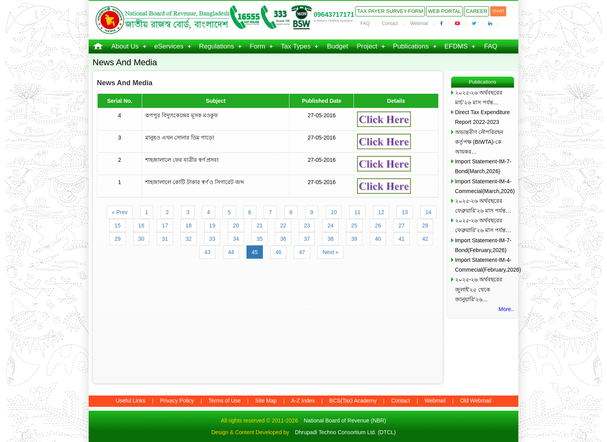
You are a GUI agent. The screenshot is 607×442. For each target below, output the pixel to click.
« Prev (119, 212)
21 (260, 225)
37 (307, 239)
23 (307, 225)
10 (334, 212)
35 (260, 239)
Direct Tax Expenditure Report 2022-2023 (482, 117)
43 (207, 252)
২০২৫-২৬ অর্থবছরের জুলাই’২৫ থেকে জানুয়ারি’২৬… (479, 289)
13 (405, 212)
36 (283, 239)
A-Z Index (303, 400)
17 (165, 225)
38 (330, 239)
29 (117, 239)
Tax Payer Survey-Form (390, 11)
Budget (337, 46)
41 (401, 239)
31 (165, 239)
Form (257, 46)
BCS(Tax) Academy (353, 400)
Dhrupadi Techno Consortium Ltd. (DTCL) (345, 432)
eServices (169, 46)
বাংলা (498, 11)
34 (236, 239)
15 (117, 225)
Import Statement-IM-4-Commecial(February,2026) (484, 265)
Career (476, 11)
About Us (125, 46)
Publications (411, 46)
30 (141, 239)
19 (212, 225)
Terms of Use (225, 400)
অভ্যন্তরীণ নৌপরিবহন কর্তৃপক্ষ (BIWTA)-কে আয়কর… (479, 142)
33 (212, 239)
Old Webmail (475, 400)
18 (189, 225)
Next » (330, 252)
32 (189, 239)
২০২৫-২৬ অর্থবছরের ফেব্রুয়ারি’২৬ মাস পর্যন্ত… (483, 206)
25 (354, 225)
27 (401, 225)
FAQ (365, 23)
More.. (506, 309)
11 (357, 212)
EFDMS (456, 46)
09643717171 (334, 14)
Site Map (266, 400)
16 (141, 225)
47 (302, 252)
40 (378, 239)
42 (425, 239)
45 (255, 252)
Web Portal (444, 11)
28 (425, 225)
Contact (390, 23)
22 (283, 225)
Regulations (216, 46)
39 (354, 239)
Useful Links (130, 400)
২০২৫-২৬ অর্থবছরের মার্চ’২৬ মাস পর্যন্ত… (479, 97)
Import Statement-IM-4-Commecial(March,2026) (484, 186)
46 (278, 252)
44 (231, 252)
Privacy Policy (177, 400)
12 (381, 212)
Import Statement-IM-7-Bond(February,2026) (483, 245)
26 (378, 225)
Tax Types (296, 46)
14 (428, 212)
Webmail (419, 23)
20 (236, 225)
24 (330, 225)
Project (367, 46)
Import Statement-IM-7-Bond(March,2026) (483, 166)
